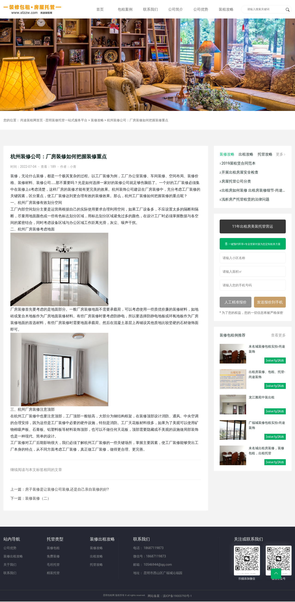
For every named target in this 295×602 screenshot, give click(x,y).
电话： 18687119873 (148, 548)
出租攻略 (246, 154)
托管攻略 (265, 154)
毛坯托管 (53, 564)
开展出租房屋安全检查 (240, 172)
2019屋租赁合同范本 (238, 163)
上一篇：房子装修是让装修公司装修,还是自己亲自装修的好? (59, 489)
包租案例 (125, 9)
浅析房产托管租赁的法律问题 (245, 199)
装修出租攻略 (13, 556)
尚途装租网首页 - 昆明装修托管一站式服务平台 (53, 120)
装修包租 (53, 548)
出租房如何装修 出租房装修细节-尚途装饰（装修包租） (253, 190)
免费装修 (53, 556)
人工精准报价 (235, 302)
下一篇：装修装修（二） (30, 498)
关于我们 (9, 564)
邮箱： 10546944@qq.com (152, 564)
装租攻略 (226, 9)
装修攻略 (97, 120)
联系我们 (150, 9)
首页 (100, 9)
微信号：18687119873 (149, 556)
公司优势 (200, 9)
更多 (280, 154)
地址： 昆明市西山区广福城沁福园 (157, 573)
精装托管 (53, 573)
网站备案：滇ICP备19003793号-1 (179, 596)
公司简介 (175, 9)
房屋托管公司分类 (236, 181)
